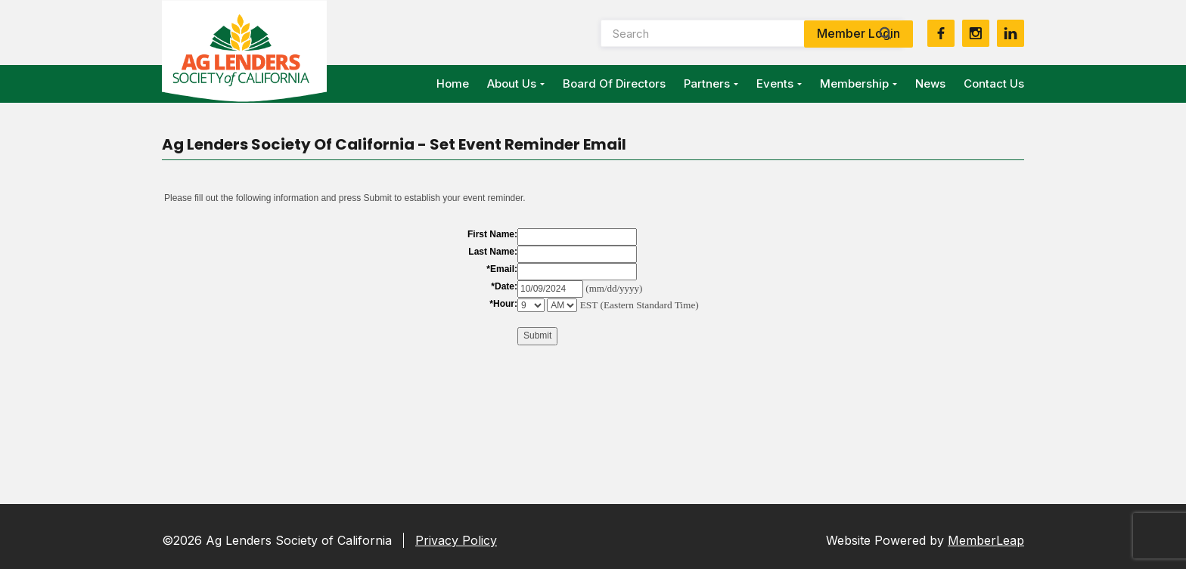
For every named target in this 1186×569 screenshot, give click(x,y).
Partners (711, 83)
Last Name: (492, 251)
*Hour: (503, 303)
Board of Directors (614, 83)
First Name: (492, 234)
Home (452, 83)
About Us (516, 83)
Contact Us (994, 83)
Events (779, 83)
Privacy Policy (456, 540)
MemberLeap (986, 540)
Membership (858, 83)
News (930, 83)
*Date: (504, 286)
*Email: (501, 269)
